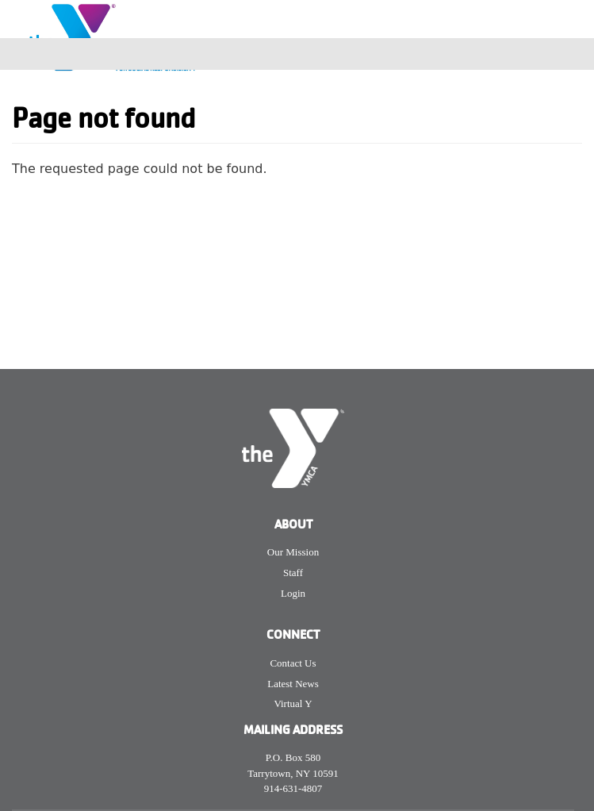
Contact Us (293, 663)
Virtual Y (293, 703)
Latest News (293, 684)
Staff (293, 572)
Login (293, 593)
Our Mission (293, 552)
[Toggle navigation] (572, 54)
